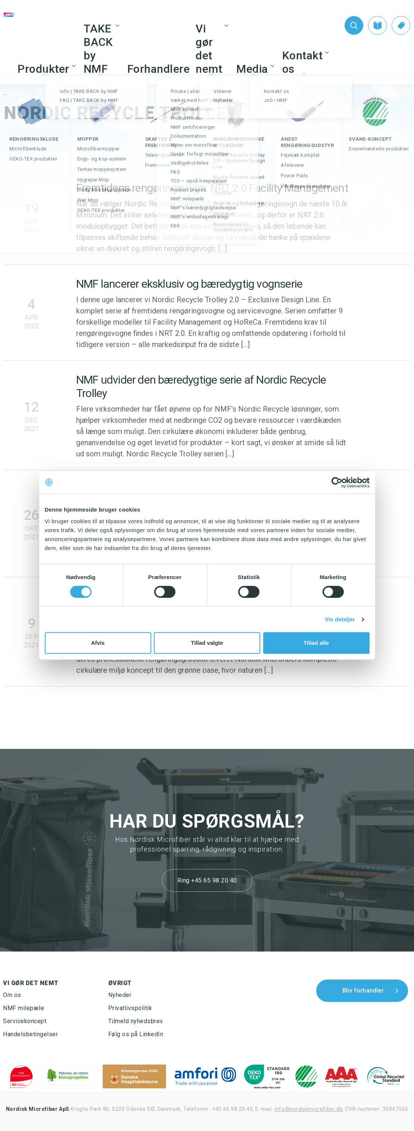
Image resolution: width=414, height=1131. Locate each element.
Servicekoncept (24, 1021)
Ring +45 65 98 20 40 (207, 880)
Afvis (98, 643)
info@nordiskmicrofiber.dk (308, 1109)
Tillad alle (316, 643)
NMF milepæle (23, 1008)
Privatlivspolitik (130, 1008)
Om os (12, 995)
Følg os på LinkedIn (136, 1034)
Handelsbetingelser (30, 1034)
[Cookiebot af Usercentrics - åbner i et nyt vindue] (337, 482)
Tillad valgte (207, 643)
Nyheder (120, 995)
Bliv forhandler (363, 990)
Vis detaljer (340, 619)
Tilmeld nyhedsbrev (135, 1021)
